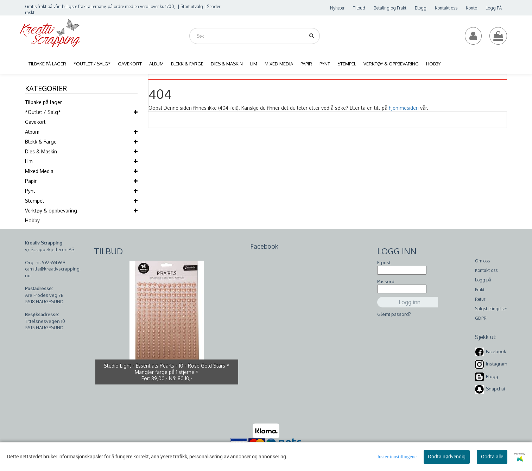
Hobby (32, 220)
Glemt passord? (394, 314)
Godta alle (492, 456)
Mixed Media (39, 171)
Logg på (483, 279)
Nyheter (337, 8)
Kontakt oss (446, 8)
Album (32, 132)
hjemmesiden (404, 108)
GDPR (481, 318)
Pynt (30, 191)
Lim (29, 161)
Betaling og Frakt (390, 8)
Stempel (34, 201)
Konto (471, 8)
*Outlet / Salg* (43, 112)
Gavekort (35, 122)
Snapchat (495, 389)
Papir (31, 181)
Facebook (496, 351)
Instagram (496, 364)
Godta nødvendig (447, 456)
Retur (480, 299)
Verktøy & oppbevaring (51, 211)
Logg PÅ (494, 8)
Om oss (482, 260)
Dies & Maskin (41, 151)
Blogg (420, 8)
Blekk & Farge (41, 142)
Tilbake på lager (43, 102)
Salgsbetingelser (491, 308)
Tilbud (359, 8)
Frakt (479, 289)
